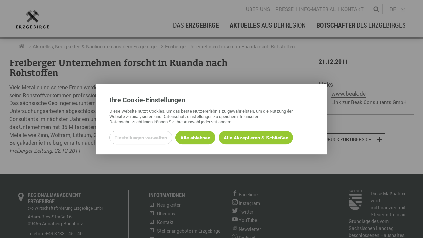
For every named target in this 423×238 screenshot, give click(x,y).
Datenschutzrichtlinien (131, 122)
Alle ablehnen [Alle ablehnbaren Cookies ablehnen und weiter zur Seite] (195, 137)
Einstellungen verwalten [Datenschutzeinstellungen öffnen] (140, 137)
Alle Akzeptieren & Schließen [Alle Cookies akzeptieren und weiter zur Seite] (256, 137)
